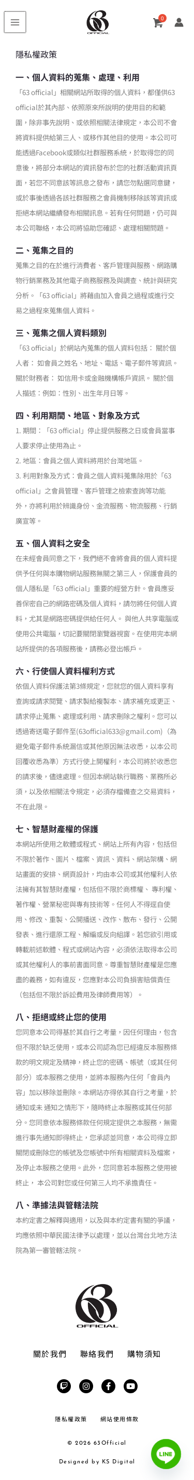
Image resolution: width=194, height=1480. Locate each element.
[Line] (166, 1454)
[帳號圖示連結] (179, 22)
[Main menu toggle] (14, 22)
